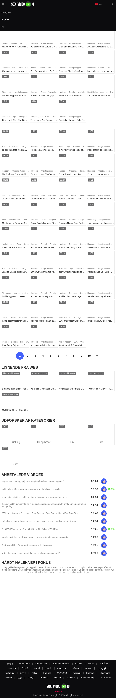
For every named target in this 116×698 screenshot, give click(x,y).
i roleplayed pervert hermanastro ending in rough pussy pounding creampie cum (39, 521)
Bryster (14, 43)
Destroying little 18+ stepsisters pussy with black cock (27, 545)
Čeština (75, 668)
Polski (34, 673)
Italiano (8, 677)
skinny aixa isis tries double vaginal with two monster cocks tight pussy (35, 497)
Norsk (91, 663)
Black (61, 147)
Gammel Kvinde (18, 171)
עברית (23, 673)
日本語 (25, 668)
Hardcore (34, 43)
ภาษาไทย (104, 663)
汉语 (20, 677)
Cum (47, 117)
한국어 (10, 663)
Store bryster (7, 92)
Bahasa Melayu (88, 677)
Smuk (25, 220)
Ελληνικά (61, 668)
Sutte (61, 195)
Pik (21, 43)
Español (90, 673)
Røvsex (42, 68)
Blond (25, 195)
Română (47, 673)
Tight (14, 117)
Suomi (37, 668)
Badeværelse (14, 220)
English (57, 677)
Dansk (48, 668)
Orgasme (6, 68)
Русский (77, 673)
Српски (78, 663)
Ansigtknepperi (47, 43)
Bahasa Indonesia (61, 663)
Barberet (76, 147)
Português (9, 673)
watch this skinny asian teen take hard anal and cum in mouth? (31, 553)
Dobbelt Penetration (49, 92)
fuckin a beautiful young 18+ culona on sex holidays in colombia (31, 489)
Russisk (72, 92)
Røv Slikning (92, 92)
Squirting (103, 92)
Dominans (91, 68)
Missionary (91, 220)
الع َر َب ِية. (102, 668)
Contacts (58, 691)
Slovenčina (105, 673)
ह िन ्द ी (62, 673)
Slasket (101, 68)
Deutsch (12, 668)
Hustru (13, 317)
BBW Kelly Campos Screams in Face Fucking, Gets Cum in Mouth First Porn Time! (40, 513)
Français (44, 677)
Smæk (43, 220)
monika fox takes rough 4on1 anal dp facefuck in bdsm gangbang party (35, 537)
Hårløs (85, 147)
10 (89, 355)
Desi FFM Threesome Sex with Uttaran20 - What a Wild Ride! (30, 529)
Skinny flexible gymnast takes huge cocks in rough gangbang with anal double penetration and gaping (44, 505)
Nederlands (24, 663)
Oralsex (5, 317)
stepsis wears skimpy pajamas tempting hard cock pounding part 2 (33, 481)
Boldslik (5, 43)
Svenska (71, 677)
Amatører (23, 317)
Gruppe (55, 117)
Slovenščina (41, 663)
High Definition (85, 195)
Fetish (20, 68)
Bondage (77, 317)
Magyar (88, 668)
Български (106, 677)
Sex (27, 68)
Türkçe (31, 677)
